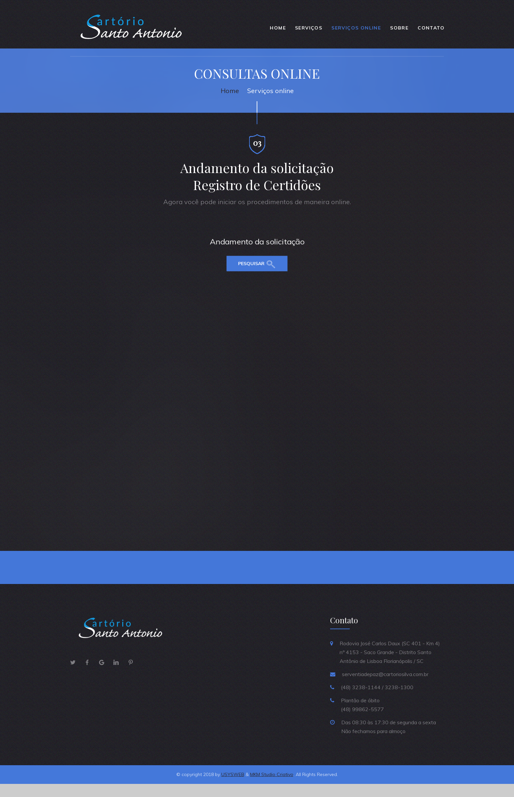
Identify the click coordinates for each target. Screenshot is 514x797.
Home (278, 30)
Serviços (308, 30)
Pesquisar (252, 259)
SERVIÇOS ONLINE (356, 30)
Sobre (399, 30)
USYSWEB (232, 787)
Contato (431, 30)
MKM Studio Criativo (271, 787)
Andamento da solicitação (257, 251)
